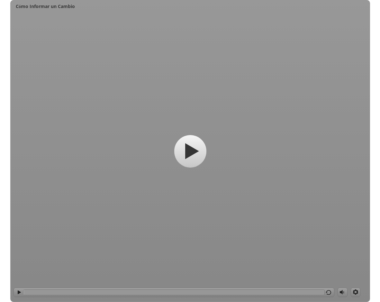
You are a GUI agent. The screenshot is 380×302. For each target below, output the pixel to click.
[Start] (190, 151)
